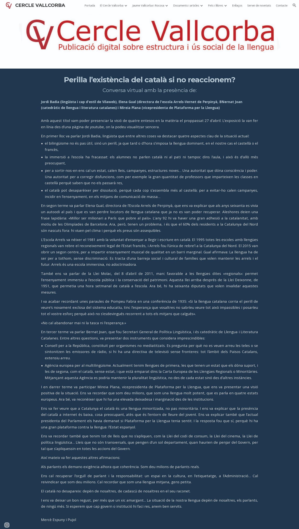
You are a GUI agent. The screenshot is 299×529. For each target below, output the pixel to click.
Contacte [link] (282, 5)
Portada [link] (89, 5)
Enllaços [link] (237, 5)
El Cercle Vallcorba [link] (111, 5)
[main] (149, 298)
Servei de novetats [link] (259, 5)
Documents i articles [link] (186, 5)
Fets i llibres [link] (215, 5)
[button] (294, 5)
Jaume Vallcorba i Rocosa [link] (148, 5)
